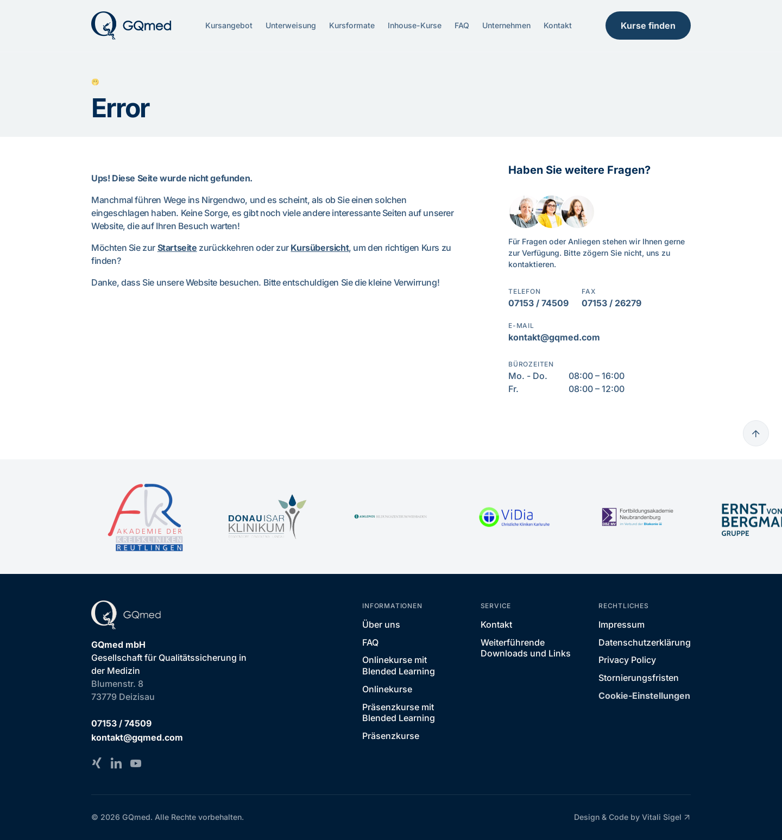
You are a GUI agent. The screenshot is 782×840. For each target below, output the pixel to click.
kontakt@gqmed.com (554, 337)
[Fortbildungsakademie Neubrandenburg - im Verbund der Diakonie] (637, 516)
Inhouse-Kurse (415, 25)
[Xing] (96, 762)
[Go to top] (756, 433)
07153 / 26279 (611, 303)
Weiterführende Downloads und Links (526, 648)
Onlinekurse (387, 689)
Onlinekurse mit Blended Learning (398, 665)
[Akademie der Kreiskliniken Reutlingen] (144, 516)
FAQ (462, 25)
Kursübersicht (320, 247)
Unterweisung (291, 25)
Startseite (177, 247)
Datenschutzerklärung (644, 642)
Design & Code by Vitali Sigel (632, 817)
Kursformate (352, 25)
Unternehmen (506, 25)
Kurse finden (648, 25)
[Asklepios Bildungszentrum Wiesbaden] (391, 516)
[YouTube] (135, 762)
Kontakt (558, 25)
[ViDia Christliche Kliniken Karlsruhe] (514, 517)
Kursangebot (229, 25)
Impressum (621, 624)
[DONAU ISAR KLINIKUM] (267, 517)
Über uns (381, 624)
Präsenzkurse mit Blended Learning (398, 713)
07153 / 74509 (538, 303)
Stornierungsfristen (638, 677)
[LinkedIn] (116, 762)
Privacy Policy (627, 659)
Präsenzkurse (390, 735)
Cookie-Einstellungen (644, 695)
